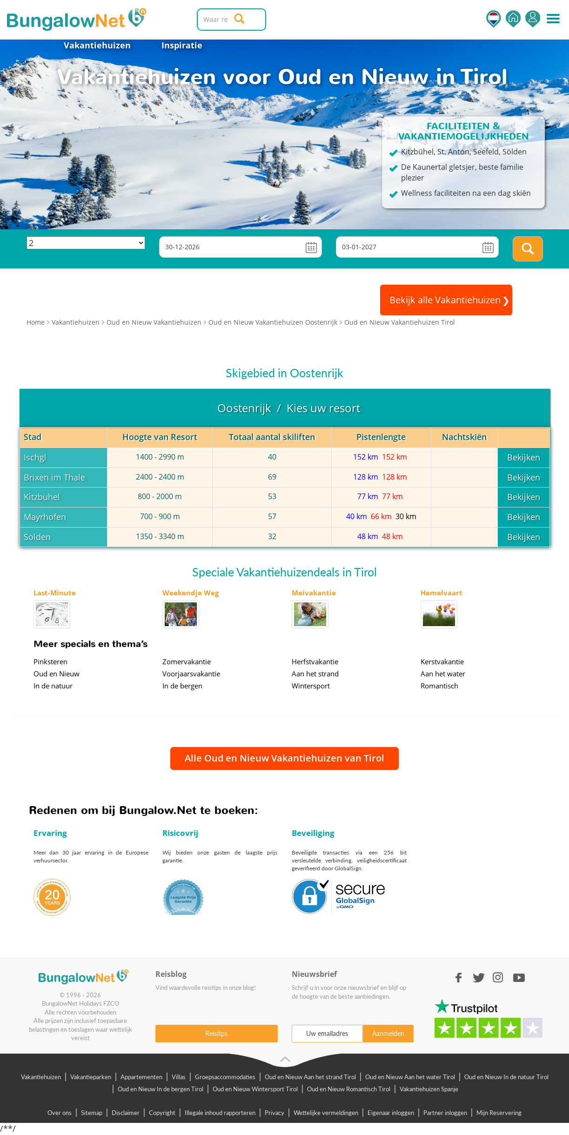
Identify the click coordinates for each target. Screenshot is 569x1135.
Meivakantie (314, 592)
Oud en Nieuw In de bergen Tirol (160, 1089)
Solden (37, 536)
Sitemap (91, 1112)
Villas (179, 1077)
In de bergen (182, 685)
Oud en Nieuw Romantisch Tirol (348, 1089)
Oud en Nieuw (56, 673)
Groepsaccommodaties (225, 1077)
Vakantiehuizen (97, 45)
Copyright (162, 1112)
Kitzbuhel (42, 496)
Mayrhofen (45, 516)
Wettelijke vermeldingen (326, 1112)
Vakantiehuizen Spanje (429, 1089)
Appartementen (141, 1077)
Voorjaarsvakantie (191, 673)
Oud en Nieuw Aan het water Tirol (410, 1077)
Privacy (274, 1112)
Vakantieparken (90, 1077)
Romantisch (439, 685)
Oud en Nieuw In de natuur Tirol (506, 1077)
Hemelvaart (441, 592)
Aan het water (443, 673)
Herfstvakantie (315, 661)
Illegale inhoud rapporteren (220, 1112)
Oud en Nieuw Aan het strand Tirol (310, 1077)
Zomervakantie (186, 661)
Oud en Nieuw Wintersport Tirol (255, 1089)
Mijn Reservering (499, 1112)
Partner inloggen (445, 1112)
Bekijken (523, 457)
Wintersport (311, 685)
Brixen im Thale (54, 477)
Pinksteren (50, 661)
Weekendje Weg (190, 592)
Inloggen (532, 18)
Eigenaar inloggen (391, 1112)
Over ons (59, 1112)
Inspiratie (181, 45)
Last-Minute (54, 592)
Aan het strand (315, 673)
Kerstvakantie (442, 661)
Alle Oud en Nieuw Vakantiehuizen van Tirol (284, 758)
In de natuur (53, 685)
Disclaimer (126, 1112)
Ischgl (35, 457)
